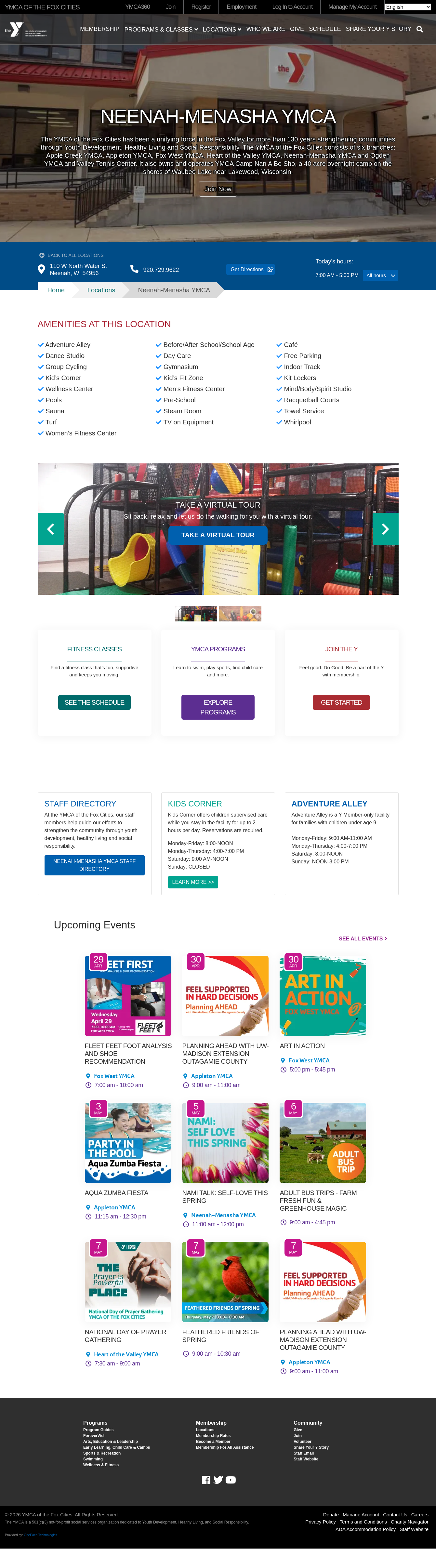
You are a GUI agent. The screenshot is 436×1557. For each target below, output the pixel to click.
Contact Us (395, 1523)
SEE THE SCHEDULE (95, 710)
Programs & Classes (161, 29)
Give (297, 29)
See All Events (361, 947)
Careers (420, 1523)
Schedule (325, 29)
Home (56, 298)
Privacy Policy (320, 1530)
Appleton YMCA (211, 1084)
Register (201, 7)
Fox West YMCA (114, 1084)
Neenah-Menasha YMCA (223, 1223)
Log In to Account (292, 7)
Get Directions (247, 273)
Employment (241, 7)
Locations (222, 29)
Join (170, 7)
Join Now (218, 189)
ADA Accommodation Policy (366, 1537)
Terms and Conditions (363, 1530)
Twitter (218, 1488)
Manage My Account (352, 7)
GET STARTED (341, 710)
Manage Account (361, 1523)
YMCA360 (137, 7)
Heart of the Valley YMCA (126, 1362)
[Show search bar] (422, 29)
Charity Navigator (410, 1530)
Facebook (210, 1488)
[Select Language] (408, 7)
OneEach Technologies (40, 1543)
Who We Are (265, 29)
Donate (331, 1523)
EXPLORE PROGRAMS (218, 715)
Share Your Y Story (378, 29)
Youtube (229, 1488)
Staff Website (414, 1537)
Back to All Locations (76, 255)
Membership (99, 29)
